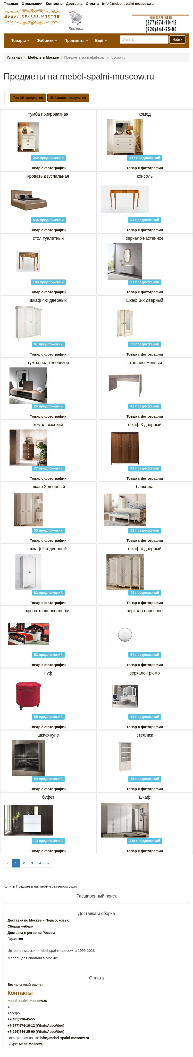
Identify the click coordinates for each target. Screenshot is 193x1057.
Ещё (101, 41)
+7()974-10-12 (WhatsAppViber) (36, 1025)
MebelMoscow (30, 1044)
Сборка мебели (20, 926)
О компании (32, 4)
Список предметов (68, 98)
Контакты (54, 4)
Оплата (92, 4)
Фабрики (47, 41)
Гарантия (15, 939)
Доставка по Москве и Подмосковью (38, 920)
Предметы (76, 41)
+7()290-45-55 (21, 1019)
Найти (177, 39)
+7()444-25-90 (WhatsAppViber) (36, 1031)
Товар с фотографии (48, 168)
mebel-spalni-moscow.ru (27, 1001)
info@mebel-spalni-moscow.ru (128, 4)
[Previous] (8, 863)
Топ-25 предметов (28, 98)
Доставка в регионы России (31, 933)
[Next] (48, 863)
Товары (20, 41)
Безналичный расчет (25, 984)
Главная (11, 4)
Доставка (74, 4)
